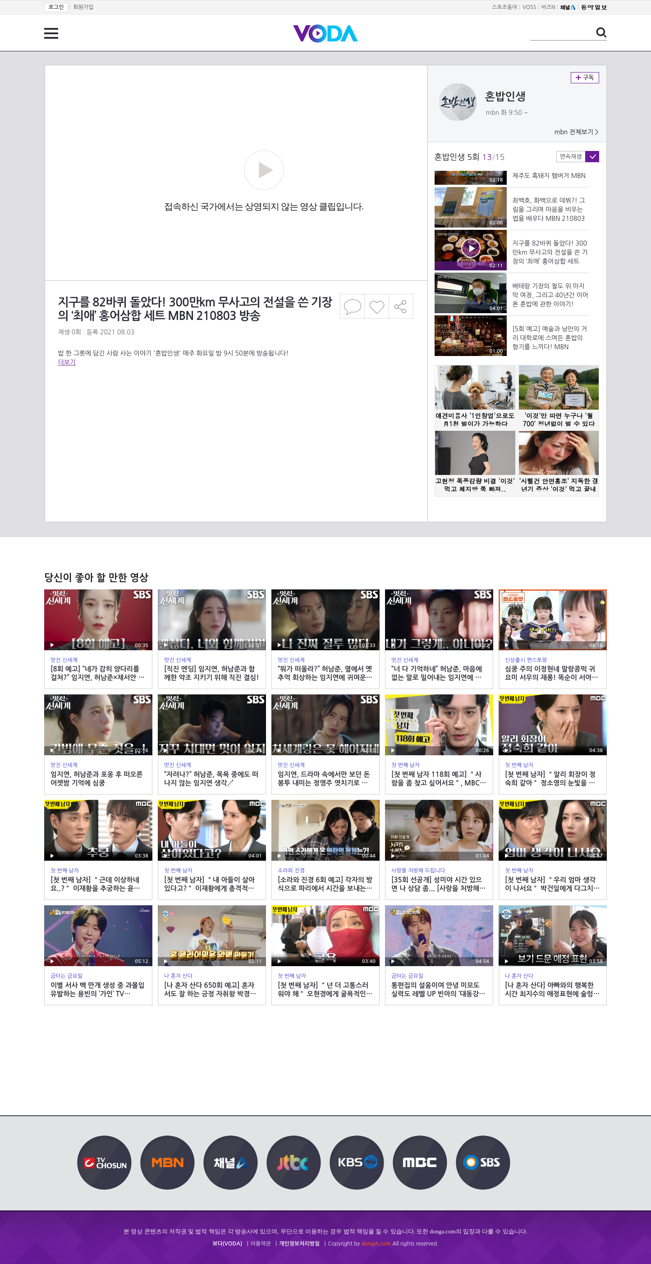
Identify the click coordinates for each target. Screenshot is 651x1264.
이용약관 (261, 1243)
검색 (601, 32)
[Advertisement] (236, 402)
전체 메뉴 (51, 33)
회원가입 (83, 7)
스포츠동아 (504, 7)
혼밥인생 (505, 96)
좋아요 (376, 306)
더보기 (67, 362)
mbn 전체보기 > (577, 132)
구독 (585, 77)
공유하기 (401, 306)
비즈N (548, 7)
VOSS (529, 7)
